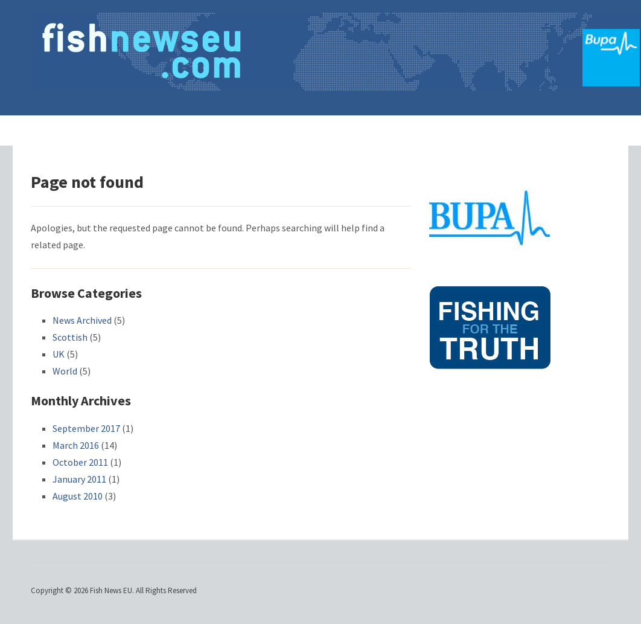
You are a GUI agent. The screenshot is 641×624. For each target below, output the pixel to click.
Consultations (307, 130)
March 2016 (76, 445)
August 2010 (78, 496)
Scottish (70, 337)
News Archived (82, 320)
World (65, 371)
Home (157, 130)
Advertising (468, 130)
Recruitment (391, 130)
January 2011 (79, 479)
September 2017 (86, 428)
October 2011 (80, 462)
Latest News (221, 130)
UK (59, 354)
